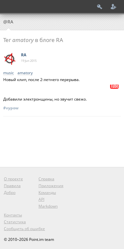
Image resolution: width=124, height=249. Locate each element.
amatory (25, 73)
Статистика (15, 221)
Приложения (51, 185)
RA (23, 55)
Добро (10, 192)
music (8, 73)
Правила (12, 185)
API (41, 199)
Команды (47, 192)
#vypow (10, 108)
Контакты (13, 215)
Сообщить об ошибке (24, 228)
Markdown (48, 206)
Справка (46, 178)
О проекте (13, 178)
